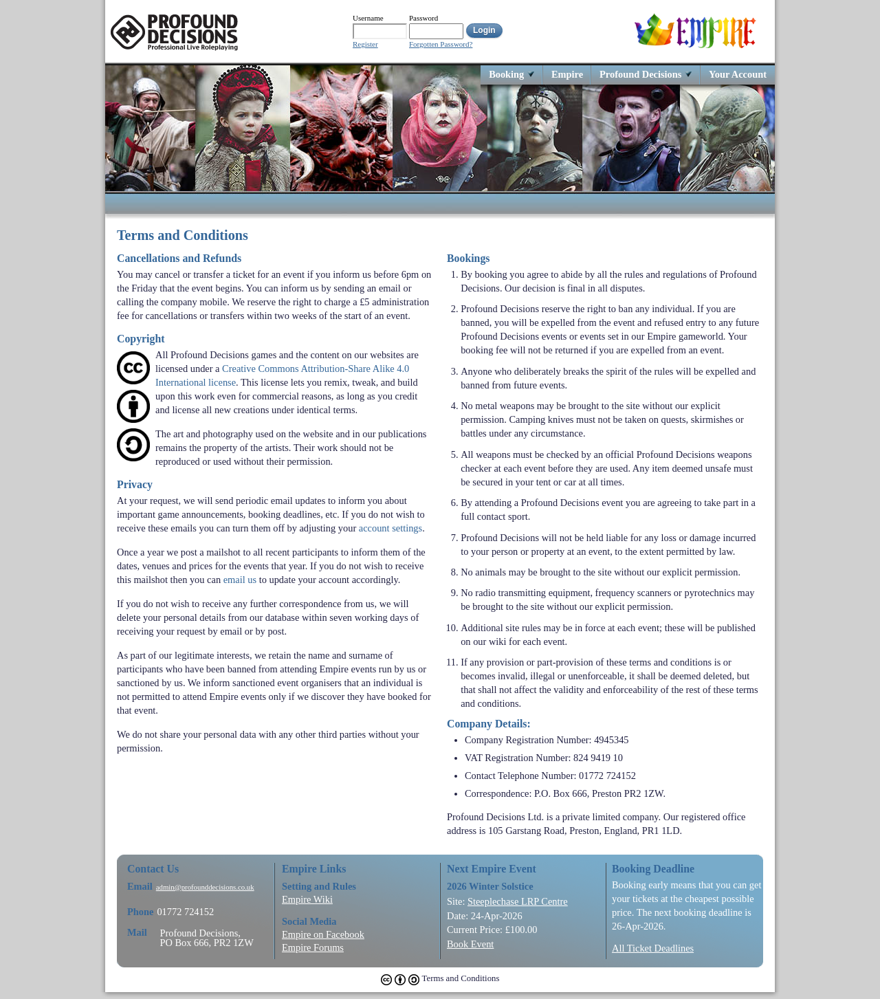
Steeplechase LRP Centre (518, 901)
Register (365, 44)
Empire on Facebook (323, 934)
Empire (567, 74)
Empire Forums (313, 947)
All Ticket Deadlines (653, 948)
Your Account (738, 74)
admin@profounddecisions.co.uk (205, 887)
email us (239, 579)
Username (368, 18)
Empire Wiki (307, 899)
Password (423, 18)
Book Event (470, 944)
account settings (390, 528)
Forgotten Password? (440, 44)
